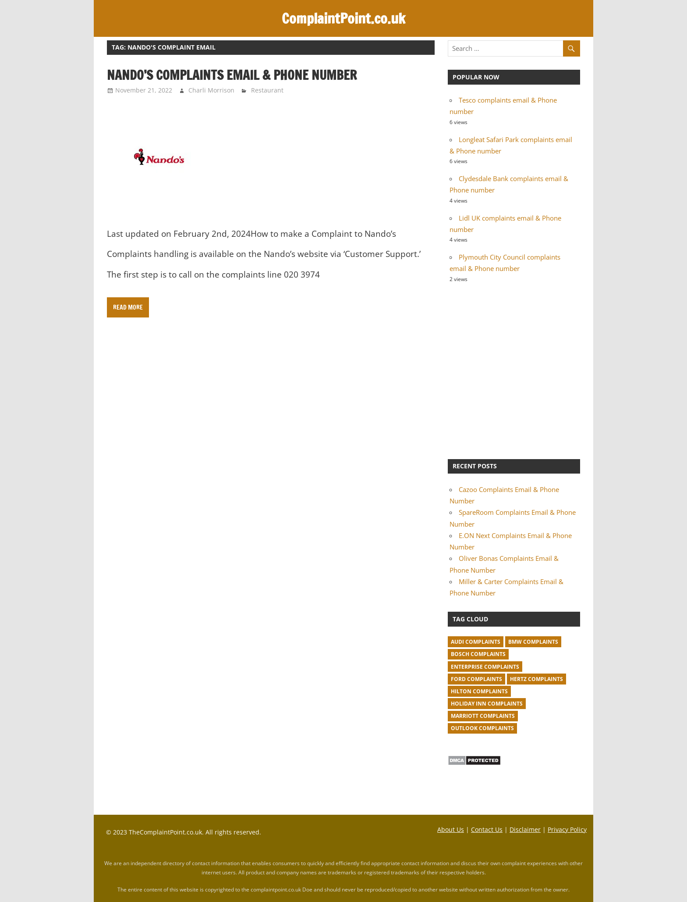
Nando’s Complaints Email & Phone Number (232, 75)
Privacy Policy (567, 829)
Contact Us (487, 829)
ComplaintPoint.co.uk (343, 18)
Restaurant (267, 90)
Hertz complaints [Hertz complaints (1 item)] (536, 679)
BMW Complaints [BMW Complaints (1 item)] (533, 641)
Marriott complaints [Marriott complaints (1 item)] (483, 716)
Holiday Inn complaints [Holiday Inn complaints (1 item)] (487, 703)
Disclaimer (525, 829)
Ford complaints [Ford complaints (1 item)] (476, 679)
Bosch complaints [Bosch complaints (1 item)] (478, 654)
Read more (128, 307)
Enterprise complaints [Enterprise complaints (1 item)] (485, 666)
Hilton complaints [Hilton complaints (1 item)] (479, 691)
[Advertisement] (514, 369)
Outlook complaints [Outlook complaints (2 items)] (482, 728)
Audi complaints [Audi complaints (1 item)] (475, 641)
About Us (450, 829)
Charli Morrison (211, 90)
